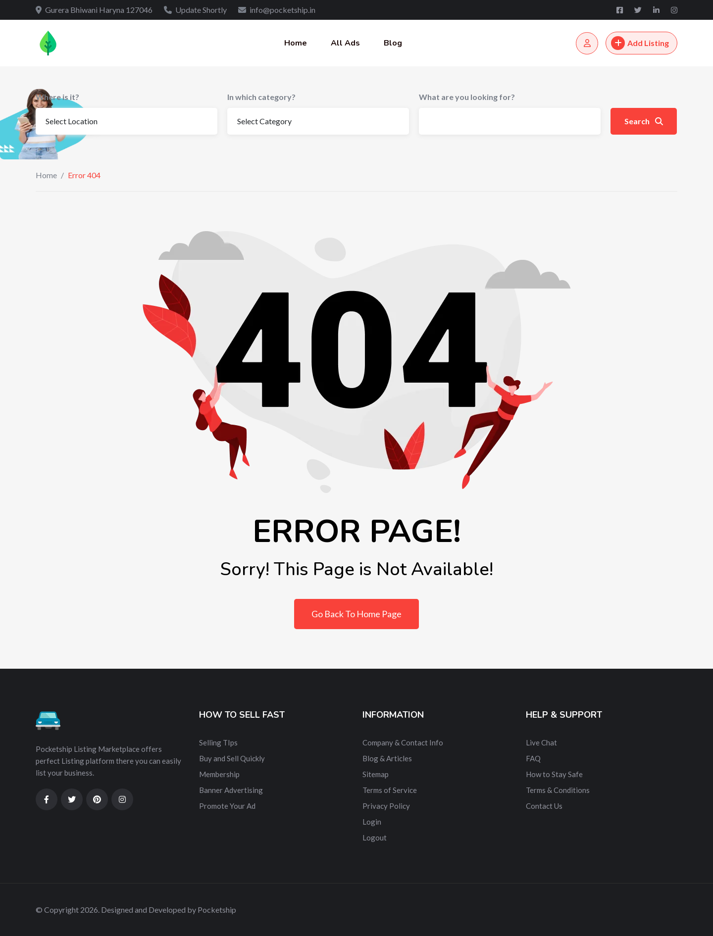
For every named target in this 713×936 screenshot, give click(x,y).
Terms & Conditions (558, 790)
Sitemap (375, 774)
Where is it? (57, 96)
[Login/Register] (587, 43)
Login (371, 821)
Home (295, 43)
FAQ (533, 758)
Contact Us (544, 805)
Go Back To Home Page (356, 613)
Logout (374, 837)
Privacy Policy (386, 805)
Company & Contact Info (402, 742)
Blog (393, 43)
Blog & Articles (387, 758)
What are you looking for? (467, 96)
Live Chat (541, 742)
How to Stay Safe (554, 774)
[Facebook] (620, 9)
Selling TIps (218, 742)
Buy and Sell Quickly (232, 758)
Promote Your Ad (227, 805)
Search (643, 121)
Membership (219, 774)
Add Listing (640, 43)
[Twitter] (638, 9)
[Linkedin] (657, 9)
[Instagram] (674, 9)
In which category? (261, 96)
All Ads (345, 43)
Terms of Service (389, 790)
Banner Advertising (231, 790)
